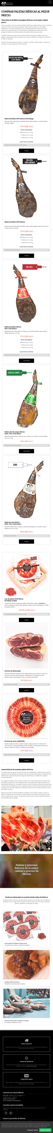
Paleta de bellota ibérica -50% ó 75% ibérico (13, 328)
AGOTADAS (26, 360)
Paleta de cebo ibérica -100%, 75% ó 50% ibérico (12, 523)
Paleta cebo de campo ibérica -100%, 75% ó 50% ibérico (15, 433)
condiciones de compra (31, 1066)
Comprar (26, 150)
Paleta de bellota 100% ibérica (14, 222)
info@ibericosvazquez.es (14, 1100)
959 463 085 (11, 1099)
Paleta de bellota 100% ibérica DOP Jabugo (18, 119)
